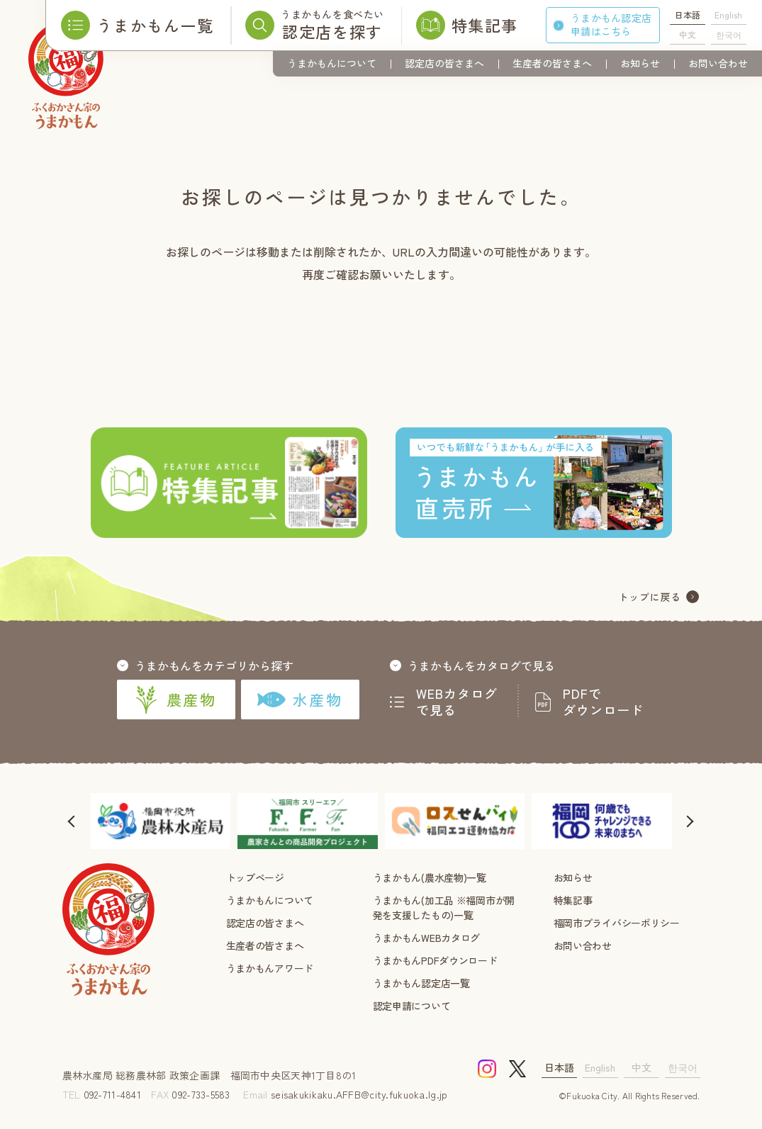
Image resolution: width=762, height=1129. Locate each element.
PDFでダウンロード (603, 701)
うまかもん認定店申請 (611, 24)
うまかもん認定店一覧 (421, 983)
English (728, 15)
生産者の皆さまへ (552, 63)
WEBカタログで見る (457, 701)
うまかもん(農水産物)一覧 (429, 877)
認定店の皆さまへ (444, 63)
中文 (687, 34)
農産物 (175, 699)
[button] (73, 821)
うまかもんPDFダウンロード (435, 960)
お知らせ (640, 63)
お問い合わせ (718, 63)
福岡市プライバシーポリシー (617, 923)
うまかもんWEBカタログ (427, 938)
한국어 (728, 34)
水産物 (299, 699)
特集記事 (573, 900)
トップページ (255, 877)
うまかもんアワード (269, 968)
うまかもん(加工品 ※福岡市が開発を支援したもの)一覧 (444, 907)
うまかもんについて (331, 63)
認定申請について (412, 1006)
